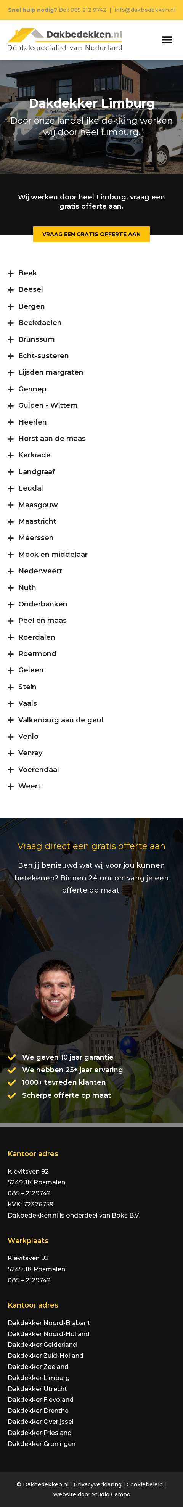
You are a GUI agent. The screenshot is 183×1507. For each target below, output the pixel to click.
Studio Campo (111, 1494)
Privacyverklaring (98, 1484)
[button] (166, 39)
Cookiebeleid (145, 1484)
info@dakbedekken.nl (144, 9)
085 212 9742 (88, 9)
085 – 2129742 (29, 1193)
